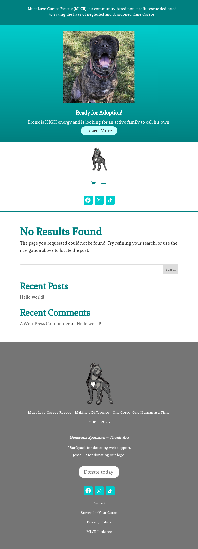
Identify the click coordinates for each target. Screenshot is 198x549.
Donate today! (99, 472)
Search (171, 269)
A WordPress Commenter (45, 323)
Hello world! (32, 297)
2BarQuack (76, 448)
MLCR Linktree (99, 531)
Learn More (99, 131)
